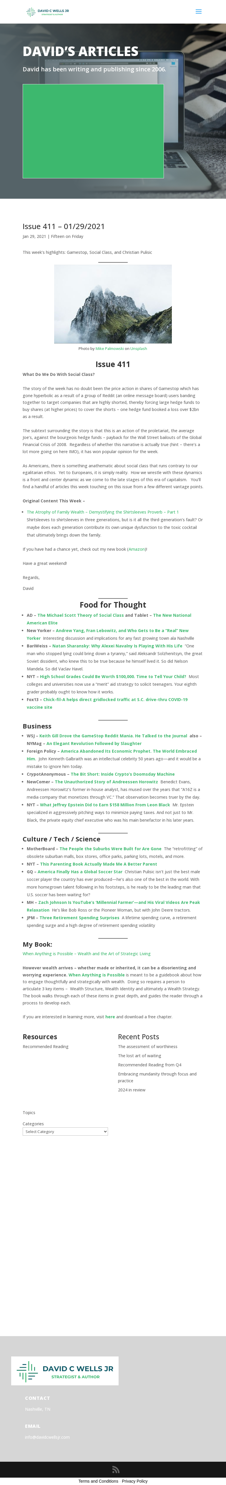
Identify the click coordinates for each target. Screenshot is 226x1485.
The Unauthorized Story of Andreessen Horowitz (106, 782)
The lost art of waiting (139, 1055)
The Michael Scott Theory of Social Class (80, 615)
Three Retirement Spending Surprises (79, 917)
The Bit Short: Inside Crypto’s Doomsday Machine (123, 774)
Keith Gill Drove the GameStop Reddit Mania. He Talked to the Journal (113, 736)
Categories (33, 1124)
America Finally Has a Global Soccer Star (80, 871)
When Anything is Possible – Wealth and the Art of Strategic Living (87, 953)
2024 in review (131, 1090)
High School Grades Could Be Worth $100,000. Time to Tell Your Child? (113, 676)
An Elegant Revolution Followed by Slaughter (94, 743)
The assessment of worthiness (147, 1046)
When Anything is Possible (97, 975)
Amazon (137, 549)
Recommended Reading (46, 1046)
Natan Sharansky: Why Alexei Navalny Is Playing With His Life (117, 646)
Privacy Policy (134, 1481)
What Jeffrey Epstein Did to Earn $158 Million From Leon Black (105, 805)
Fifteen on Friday (67, 236)
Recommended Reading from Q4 (149, 1065)
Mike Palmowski (110, 348)
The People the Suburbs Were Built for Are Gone (110, 848)
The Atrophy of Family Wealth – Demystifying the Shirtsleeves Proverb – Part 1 (103, 512)
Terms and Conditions (98, 1481)
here (110, 1016)
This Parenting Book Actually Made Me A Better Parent (98, 864)
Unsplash (138, 348)
